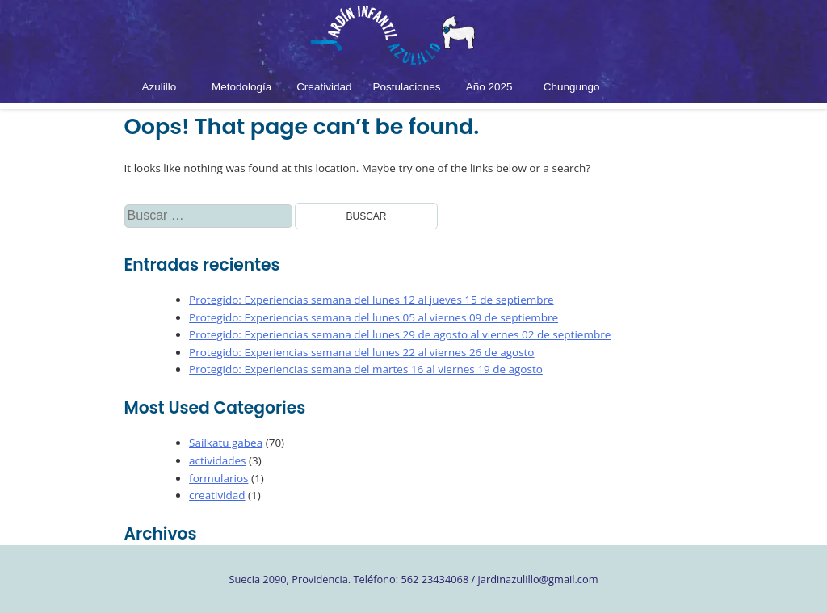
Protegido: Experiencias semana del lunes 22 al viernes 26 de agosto (361, 352)
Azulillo (159, 87)
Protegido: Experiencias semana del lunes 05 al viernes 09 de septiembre (373, 317)
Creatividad (323, 87)
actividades (217, 460)
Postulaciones (406, 87)
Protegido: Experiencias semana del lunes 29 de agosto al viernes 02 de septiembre (400, 334)
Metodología (241, 87)
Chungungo (572, 87)
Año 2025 (489, 87)
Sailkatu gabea (225, 442)
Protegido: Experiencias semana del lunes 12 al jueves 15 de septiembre (371, 299)
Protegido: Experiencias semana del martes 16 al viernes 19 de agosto (366, 369)
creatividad (217, 495)
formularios (218, 478)
